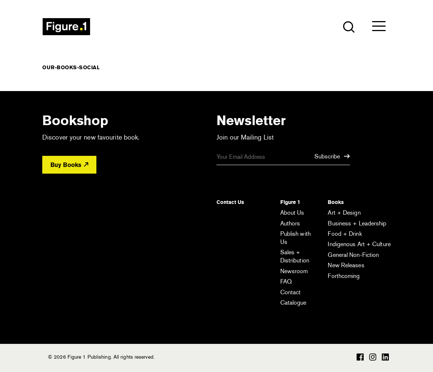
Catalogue (293, 302)
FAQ (286, 281)
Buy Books (69, 165)
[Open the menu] (379, 27)
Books (336, 202)
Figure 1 (290, 202)
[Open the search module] (348, 26)
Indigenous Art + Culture (359, 244)
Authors (290, 223)
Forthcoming (344, 276)
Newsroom (294, 271)
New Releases (346, 265)
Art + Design (344, 213)
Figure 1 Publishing (66, 26)
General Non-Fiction (353, 255)
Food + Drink (344, 234)
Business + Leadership (357, 223)
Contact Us (230, 202)
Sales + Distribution (294, 256)
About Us (292, 213)
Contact (290, 292)
